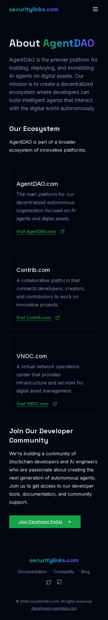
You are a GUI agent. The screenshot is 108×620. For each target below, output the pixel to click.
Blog (85, 571)
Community (64, 571)
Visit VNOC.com (36, 403)
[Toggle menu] (95, 9)
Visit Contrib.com (38, 317)
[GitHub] (59, 582)
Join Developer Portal (44, 521)
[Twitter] (49, 582)
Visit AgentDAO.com (40, 231)
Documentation (32, 571)
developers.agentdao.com (54, 608)
